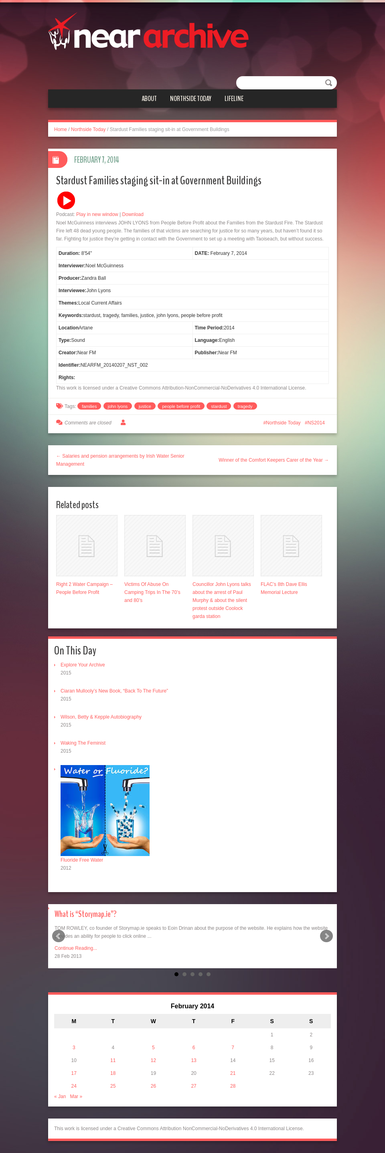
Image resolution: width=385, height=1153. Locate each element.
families (89, 406)
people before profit (181, 406)
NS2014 (316, 423)
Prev (58, 936)
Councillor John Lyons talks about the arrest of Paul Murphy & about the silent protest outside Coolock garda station (221, 600)
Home (60, 129)
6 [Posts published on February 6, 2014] (193, 1047)
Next (326, 936)
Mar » (76, 1096)
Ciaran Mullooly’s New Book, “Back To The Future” (114, 691)
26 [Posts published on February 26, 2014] (153, 1086)
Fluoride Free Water (82, 860)
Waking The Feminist (83, 743)
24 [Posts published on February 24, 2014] (74, 1086)
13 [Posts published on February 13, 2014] (193, 1060)
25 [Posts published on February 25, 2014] (113, 1086)
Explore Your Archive (83, 665)
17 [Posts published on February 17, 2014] (74, 1073)
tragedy (245, 406)
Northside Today (190, 98)
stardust (219, 406)
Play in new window (97, 214)
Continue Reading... (76, 948)
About (149, 98)
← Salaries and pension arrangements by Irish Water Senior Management (120, 460)
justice (145, 406)
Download (133, 214)
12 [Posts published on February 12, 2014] (153, 1060)
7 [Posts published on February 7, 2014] (232, 1047)
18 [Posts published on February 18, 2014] (113, 1073)
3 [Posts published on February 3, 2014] (74, 1047)
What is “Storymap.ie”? (86, 914)
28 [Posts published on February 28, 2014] (232, 1086)
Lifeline (234, 98)
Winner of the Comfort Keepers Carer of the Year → (274, 460)
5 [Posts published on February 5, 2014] (153, 1047)
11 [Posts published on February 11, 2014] (113, 1060)
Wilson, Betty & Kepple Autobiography (101, 717)
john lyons (118, 406)
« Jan (60, 1096)
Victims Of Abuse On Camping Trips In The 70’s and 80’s (152, 592)
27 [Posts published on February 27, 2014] (193, 1086)
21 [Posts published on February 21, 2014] (232, 1073)
